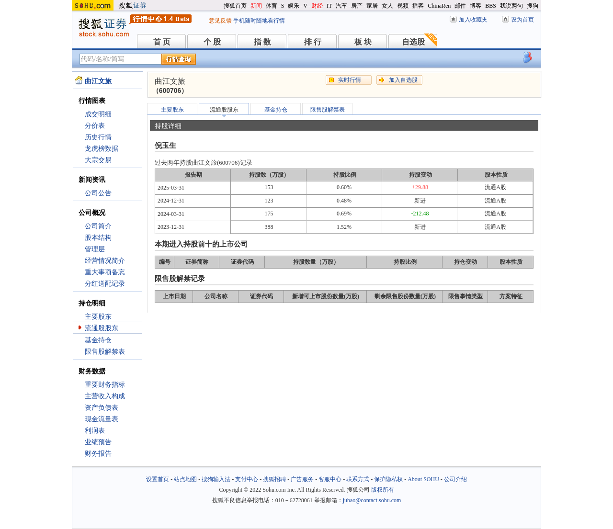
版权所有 (382, 489)
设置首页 (157, 479)
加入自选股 (403, 80)
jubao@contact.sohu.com (372, 500)
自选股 (413, 42)
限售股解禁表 (105, 351)
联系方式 (357, 479)
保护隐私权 (388, 479)
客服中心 (329, 479)
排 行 (312, 42)
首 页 (161, 42)
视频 (403, 5)
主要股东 (98, 316)
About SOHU (423, 479)
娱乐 (293, 5)
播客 (418, 5)
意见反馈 (220, 20)
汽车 (341, 5)
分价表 (95, 125)
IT (329, 5)
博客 (475, 5)
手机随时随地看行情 (259, 20)
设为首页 (522, 19)
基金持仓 (98, 340)
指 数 (262, 42)
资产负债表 (101, 407)
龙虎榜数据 (101, 148)
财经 (317, 5)
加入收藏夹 (473, 19)
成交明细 (98, 114)
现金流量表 (101, 419)
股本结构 (98, 237)
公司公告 (98, 193)
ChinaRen (439, 5)
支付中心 (246, 479)
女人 (387, 5)
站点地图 (185, 479)
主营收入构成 (105, 396)
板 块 (363, 42)
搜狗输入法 (216, 479)
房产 (357, 5)
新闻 (256, 5)
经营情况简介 (105, 260)
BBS (490, 5)
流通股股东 (101, 328)
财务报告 (98, 453)
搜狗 (532, 5)
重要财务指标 (105, 384)
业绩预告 (98, 442)
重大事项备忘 (105, 272)
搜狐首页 (235, 5)
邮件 (460, 5)
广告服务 (302, 479)
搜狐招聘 (274, 479)
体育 (271, 5)
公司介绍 (455, 479)
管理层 (95, 249)
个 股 (212, 42)
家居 (372, 5)
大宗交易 (98, 160)
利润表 (95, 430)
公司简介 (98, 226)
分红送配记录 (105, 283)
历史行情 (98, 137)
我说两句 (511, 5)
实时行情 (349, 80)
